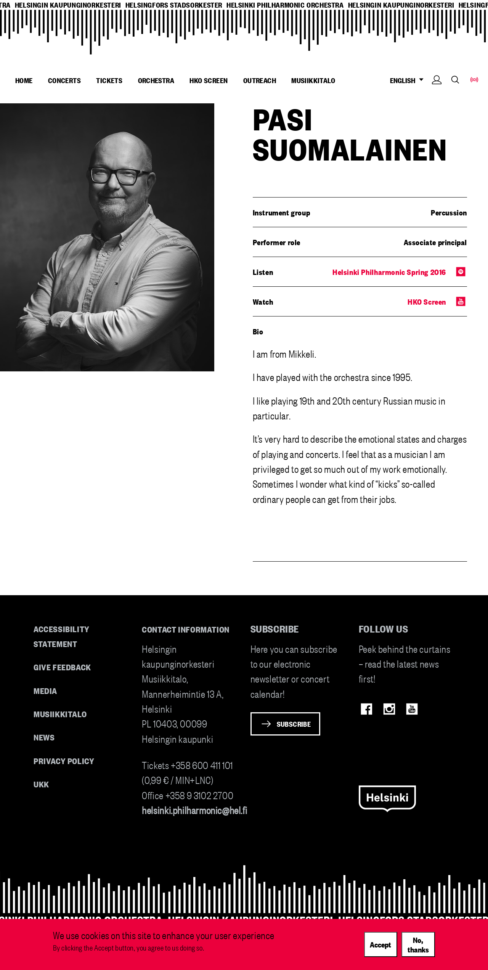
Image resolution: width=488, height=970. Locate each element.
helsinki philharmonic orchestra (285, 5)
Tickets (109, 80)
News (44, 736)
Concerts (64, 80)
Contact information (186, 628)
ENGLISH (409, 80)
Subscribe (294, 724)
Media (45, 690)
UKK (41, 783)
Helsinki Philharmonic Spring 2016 (389, 271)
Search (455, 79)
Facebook (366, 709)
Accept (380, 944)
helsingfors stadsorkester (173, 5)
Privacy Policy (64, 760)
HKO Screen (208, 80)
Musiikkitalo (313, 80)
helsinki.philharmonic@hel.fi (194, 809)
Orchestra (156, 80)
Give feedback (62, 666)
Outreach (259, 80)
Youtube (412, 709)
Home (24, 80)
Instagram (389, 709)
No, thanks (418, 944)
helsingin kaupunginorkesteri (68, 5)
